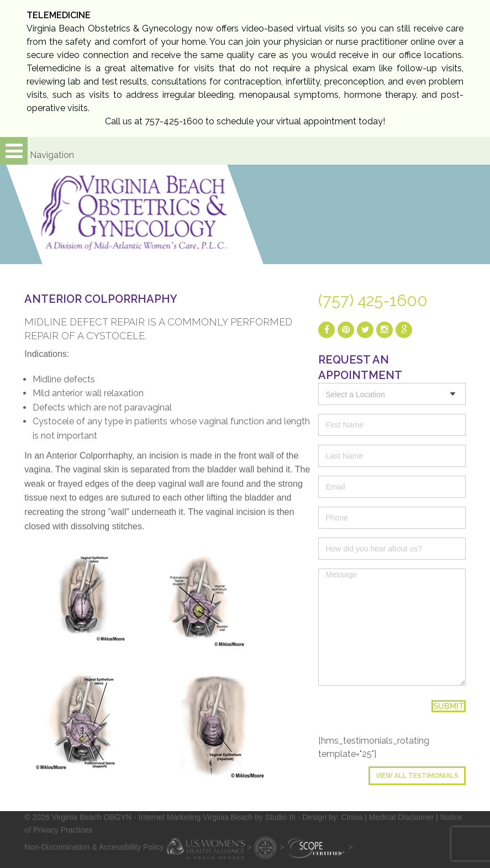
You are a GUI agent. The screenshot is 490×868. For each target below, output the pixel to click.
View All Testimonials (417, 776)
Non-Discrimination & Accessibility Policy (94, 847)
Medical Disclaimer (401, 817)
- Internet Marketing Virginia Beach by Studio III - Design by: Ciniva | (251, 817)
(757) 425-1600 (373, 300)
